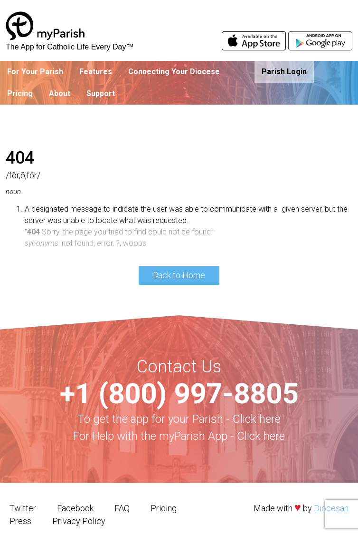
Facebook (75, 508)
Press (20, 521)
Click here (257, 419)
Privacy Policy (78, 521)
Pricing (20, 93)
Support (100, 93)
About (59, 93)
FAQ (122, 508)
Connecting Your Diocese (174, 71)
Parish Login (284, 71)
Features (95, 71)
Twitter (22, 508)
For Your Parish (35, 71)
